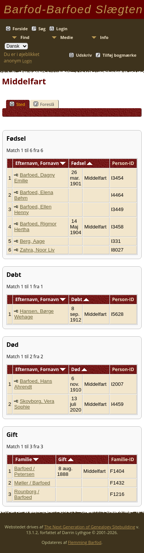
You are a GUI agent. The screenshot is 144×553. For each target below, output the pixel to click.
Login (61, 28)
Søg (41, 28)
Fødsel (81, 163)
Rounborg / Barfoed (26, 494)
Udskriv (84, 55)
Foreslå (43, 104)
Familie (27, 459)
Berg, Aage (32, 241)
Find (25, 37)
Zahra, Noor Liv (37, 250)
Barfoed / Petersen (24, 471)
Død (79, 369)
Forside (20, 28)
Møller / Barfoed (32, 483)
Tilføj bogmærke (119, 55)
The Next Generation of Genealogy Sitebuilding (89, 527)
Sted (17, 104)
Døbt (80, 299)
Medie (66, 37)
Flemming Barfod (84, 542)
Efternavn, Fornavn (41, 163)
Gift (66, 459)
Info (104, 37)
